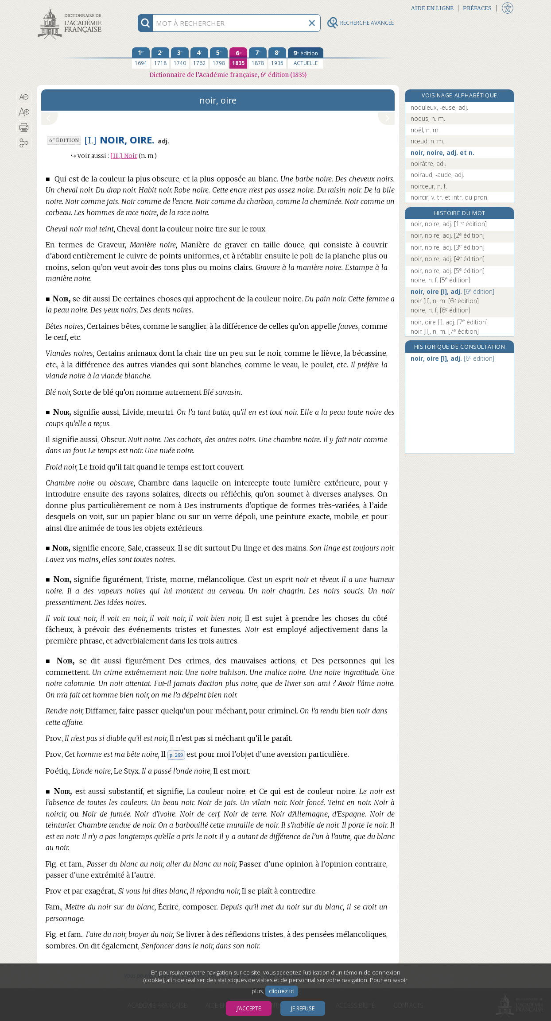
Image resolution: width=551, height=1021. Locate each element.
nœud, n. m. (427, 141)
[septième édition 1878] (258, 58)
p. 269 (176, 755)
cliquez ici (282, 991)
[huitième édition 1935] (277, 58)
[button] (24, 97)
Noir (123, 156)
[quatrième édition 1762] (199, 58)
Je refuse (302, 1008)
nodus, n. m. (428, 118)
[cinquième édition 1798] (219, 58)
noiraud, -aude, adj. (437, 174)
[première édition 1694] (141, 58)
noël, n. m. (425, 130)
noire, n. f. (440, 280)
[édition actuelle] (305, 58)
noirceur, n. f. (429, 186)
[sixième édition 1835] (238, 58)
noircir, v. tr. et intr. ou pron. (450, 197)
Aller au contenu (71, 7)
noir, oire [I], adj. (452, 291)
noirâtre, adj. (428, 163)
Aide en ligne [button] (432, 8)
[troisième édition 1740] (180, 58)
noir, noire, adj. (449, 224)
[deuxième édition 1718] (160, 58)
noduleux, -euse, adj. (439, 107)
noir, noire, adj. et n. (442, 152)
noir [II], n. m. (445, 301)
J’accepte (249, 1008)
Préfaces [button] (477, 8)
